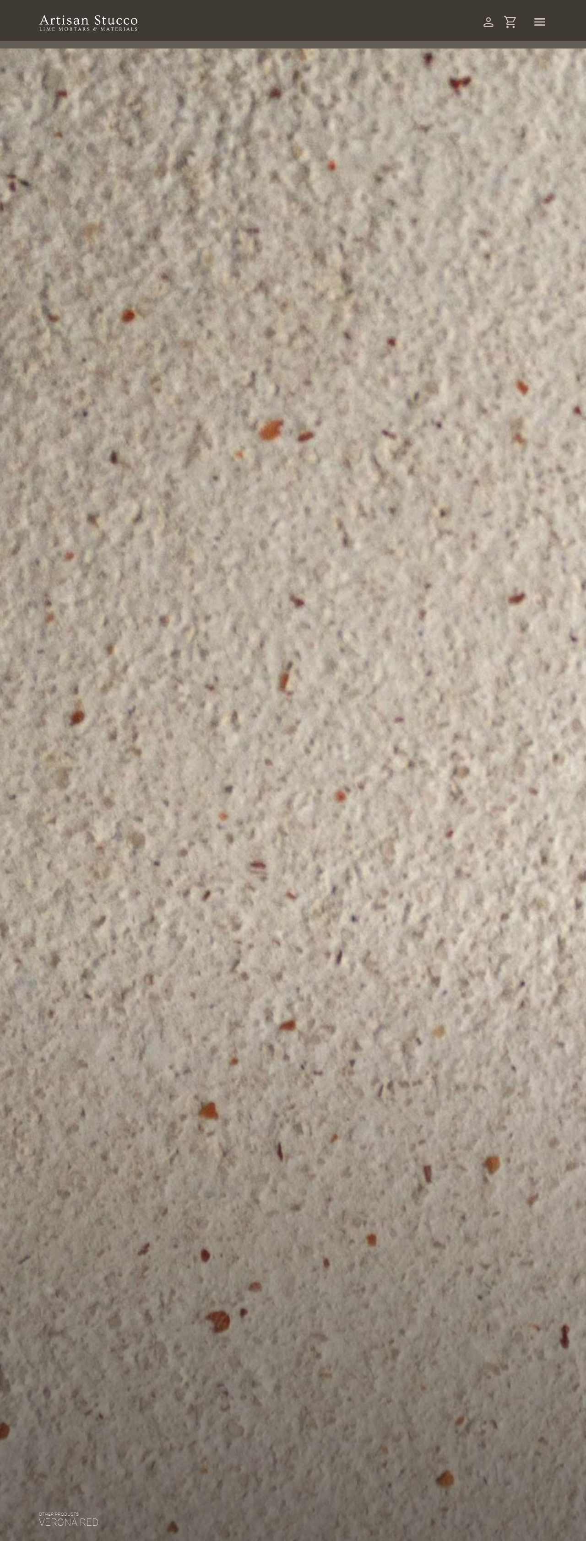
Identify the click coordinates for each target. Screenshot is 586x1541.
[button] (267, 1191)
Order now (434, 1312)
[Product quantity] (360, 1312)
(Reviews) (387, 1197)
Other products (111, 1129)
